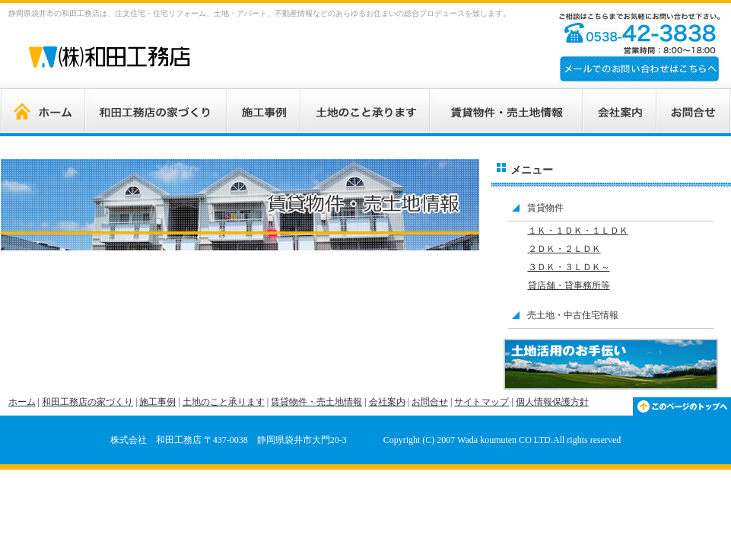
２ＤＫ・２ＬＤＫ (564, 249)
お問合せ (430, 402)
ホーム (22, 402)
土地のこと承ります (224, 402)
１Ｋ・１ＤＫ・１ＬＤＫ (578, 230)
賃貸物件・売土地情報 (316, 402)
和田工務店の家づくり (87, 402)
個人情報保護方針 (552, 402)
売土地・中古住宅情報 (572, 315)
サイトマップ (481, 402)
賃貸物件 (545, 207)
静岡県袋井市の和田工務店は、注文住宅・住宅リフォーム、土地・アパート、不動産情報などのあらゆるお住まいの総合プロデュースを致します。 (259, 13)
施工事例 (157, 402)
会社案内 (387, 402)
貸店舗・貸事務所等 (569, 285)
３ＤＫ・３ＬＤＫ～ (569, 267)
